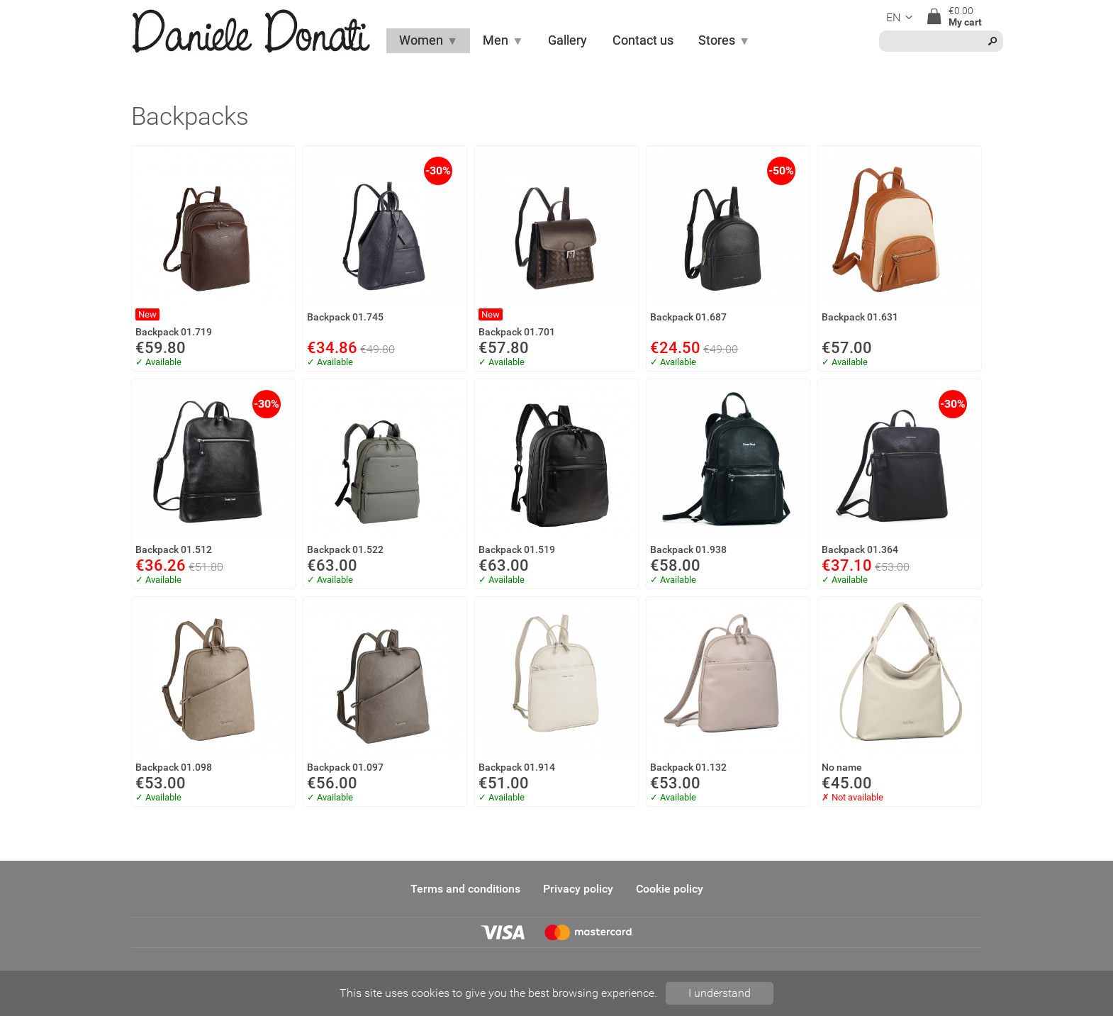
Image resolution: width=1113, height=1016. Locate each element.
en (901, 17)
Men (503, 40)
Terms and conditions (465, 888)
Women (428, 40)
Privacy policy (578, 888)
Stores (724, 40)
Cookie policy (669, 888)
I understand (719, 993)
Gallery (567, 40)
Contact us (643, 40)
